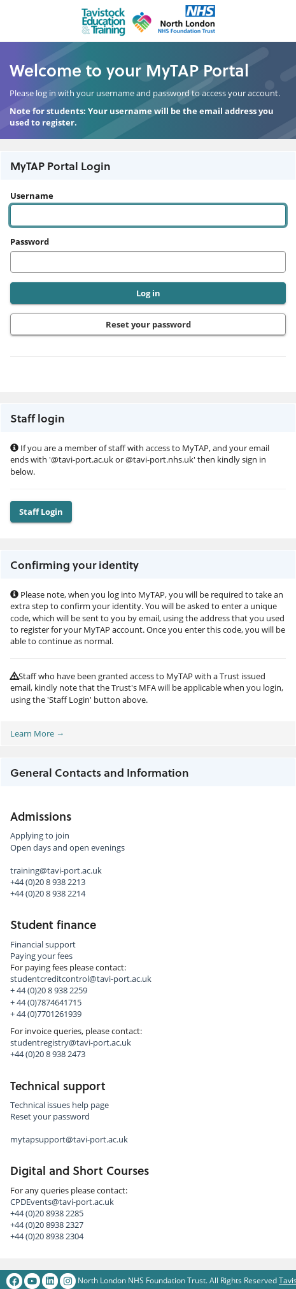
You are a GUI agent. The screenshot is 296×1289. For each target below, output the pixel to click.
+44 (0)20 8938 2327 (46, 1224)
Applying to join (39, 835)
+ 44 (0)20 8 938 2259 (48, 990)
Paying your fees (41, 955)
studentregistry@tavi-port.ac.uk (70, 1042)
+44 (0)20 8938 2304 (46, 1236)
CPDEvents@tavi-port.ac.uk (62, 1201)
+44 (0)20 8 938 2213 (47, 882)
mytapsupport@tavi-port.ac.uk (69, 1139)
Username (31, 195)
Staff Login (41, 511)
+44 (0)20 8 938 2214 (47, 893)
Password (29, 241)
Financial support (43, 944)
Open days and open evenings (67, 847)
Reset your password (148, 324)
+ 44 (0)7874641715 (45, 1002)
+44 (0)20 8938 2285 (46, 1213)
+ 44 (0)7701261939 (45, 1013)
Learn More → (37, 733)
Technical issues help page (59, 1105)
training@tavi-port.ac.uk (56, 870)
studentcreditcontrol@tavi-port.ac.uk (81, 978)
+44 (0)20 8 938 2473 (47, 1054)
